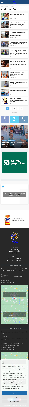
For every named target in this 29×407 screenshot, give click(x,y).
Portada (2, 6)
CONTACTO (14, 253)
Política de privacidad (15, 404)
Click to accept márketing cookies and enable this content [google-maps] (14, 294)
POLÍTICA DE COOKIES (14, 258)
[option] (14, 136)
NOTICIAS (4, 140)
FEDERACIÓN (14, 247)
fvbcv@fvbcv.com (10, 282)
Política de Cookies (7, 404)
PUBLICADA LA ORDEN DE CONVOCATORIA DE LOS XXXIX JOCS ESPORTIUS (18, 100)
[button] (26, 362)
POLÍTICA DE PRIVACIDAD (14, 260)
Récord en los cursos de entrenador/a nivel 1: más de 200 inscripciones (14, 143)
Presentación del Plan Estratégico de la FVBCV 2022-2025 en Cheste (18, 43)
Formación (11, 140)
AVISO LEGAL (23, 404)
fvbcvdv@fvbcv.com (10, 349)
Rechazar (14, 397)
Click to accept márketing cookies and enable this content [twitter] (14, 194)
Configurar (14, 401)
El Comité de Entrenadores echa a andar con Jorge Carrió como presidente (17, 74)
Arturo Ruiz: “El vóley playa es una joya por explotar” (18, 83)
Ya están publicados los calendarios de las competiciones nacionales (18, 91)
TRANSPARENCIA (14, 249)
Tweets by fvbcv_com (14, 194)
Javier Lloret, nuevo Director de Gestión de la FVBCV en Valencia (17, 15)
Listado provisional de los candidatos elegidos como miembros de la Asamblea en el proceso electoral (18, 24)
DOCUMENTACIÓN (14, 251)
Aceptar (14, 393)
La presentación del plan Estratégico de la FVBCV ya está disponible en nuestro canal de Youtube (18, 34)
